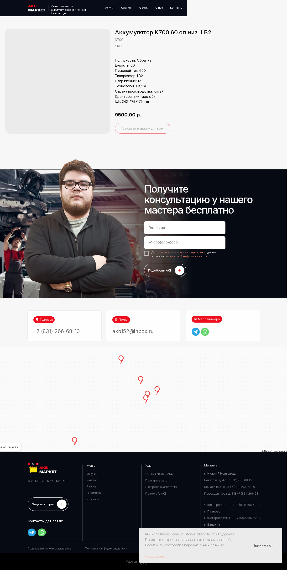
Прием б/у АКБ (156, 493)
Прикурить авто (156, 480)
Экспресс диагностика (161, 487)
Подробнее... (155, 556)
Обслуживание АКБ (159, 474)
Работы (92, 486)
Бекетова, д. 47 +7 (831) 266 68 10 (228, 480)
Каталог (92, 480)
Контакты (93, 499)
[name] (184, 227)
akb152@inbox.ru (133, 324)
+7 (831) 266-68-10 (56, 324)
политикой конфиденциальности (188, 256)
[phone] (184, 242)
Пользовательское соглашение (49, 548)
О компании (95, 493)
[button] (48, 504)
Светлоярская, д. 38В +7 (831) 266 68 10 (232, 505)
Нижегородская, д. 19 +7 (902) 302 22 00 (232, 518)
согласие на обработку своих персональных (182, 252)
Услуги (91, 474)
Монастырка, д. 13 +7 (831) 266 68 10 (229, 487)
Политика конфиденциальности (107, 548)
